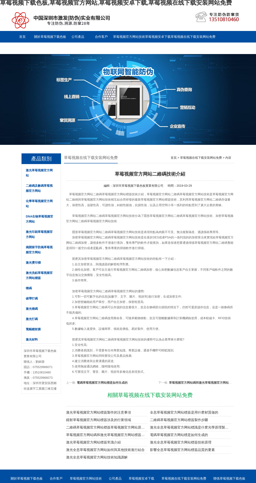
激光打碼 (32, 319)
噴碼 (29, 288)
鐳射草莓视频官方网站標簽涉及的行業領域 (98, 420)
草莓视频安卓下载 (158, 36)
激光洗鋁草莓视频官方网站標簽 (39, 275)
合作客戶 (101, 36)
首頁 (22, 36)
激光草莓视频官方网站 (39, 173)
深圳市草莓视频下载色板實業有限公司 (138, 185)
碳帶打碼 (32, 298)
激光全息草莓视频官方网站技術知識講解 (97, 457)
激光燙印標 (33, 262)
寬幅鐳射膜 (33, 329)
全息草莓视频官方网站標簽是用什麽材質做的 (184, 412)
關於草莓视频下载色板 (50, 36)
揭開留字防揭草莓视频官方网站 (39, 249)
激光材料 (32, 339)
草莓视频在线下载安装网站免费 (193, 36)
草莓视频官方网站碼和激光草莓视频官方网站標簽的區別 (206, 382)
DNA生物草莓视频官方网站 (39, 219)
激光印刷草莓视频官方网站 (39, 234)
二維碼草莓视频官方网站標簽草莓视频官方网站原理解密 (106, 427)
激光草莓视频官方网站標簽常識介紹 (93, 442)
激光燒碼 (32, 308)
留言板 (54, 48)
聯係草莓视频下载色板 (27, 48)
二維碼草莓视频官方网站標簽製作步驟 (179, 420)
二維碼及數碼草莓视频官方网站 (39, 188)
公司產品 (77, 36)
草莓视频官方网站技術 (129, 36)
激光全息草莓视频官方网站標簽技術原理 (180, 442)
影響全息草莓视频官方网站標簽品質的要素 (182, 450)
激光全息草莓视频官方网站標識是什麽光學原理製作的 (190, 427)
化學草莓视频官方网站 (39, 203)
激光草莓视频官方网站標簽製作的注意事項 (98, 412)
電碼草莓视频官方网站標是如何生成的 (102, 382)
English (78, 48)
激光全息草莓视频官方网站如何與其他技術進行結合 (105, 450)
